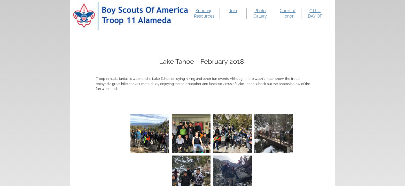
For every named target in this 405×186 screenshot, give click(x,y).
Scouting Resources (204, 13)
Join (233, 10)
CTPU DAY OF (315, 13)
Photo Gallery (260, 13)
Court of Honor (287, 13)
